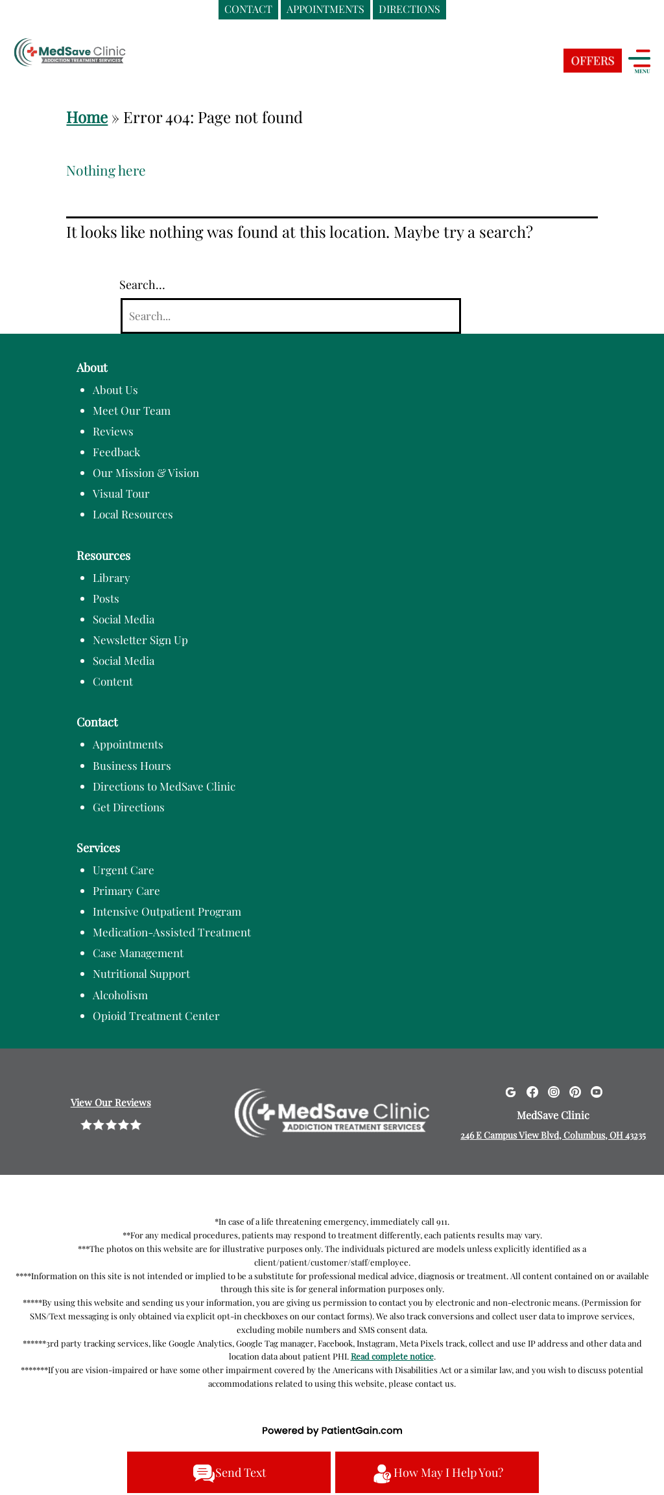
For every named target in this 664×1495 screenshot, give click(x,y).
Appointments (128, 744)
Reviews (113, 431)
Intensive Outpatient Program (167, 911)
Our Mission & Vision (146, 472)
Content (113, 681)
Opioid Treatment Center (156, 1015)
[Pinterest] (575, 1091)
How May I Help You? (437, 1473)
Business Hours (132, 765)
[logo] (94, 54)
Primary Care (126, 890)
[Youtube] (596, 1091)
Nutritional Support (141, 973)
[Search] (290, 316)
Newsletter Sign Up (140, 639)
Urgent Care (123, 870)
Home (87, 116)
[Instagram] (554, 1091)
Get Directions (129, 807)
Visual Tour (121, 493)
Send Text (229, 1473)
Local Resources (133, 514)
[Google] (510, 1091)
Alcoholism (120, 995)
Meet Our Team (132, 410)
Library (111, 577)
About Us (115, 389)
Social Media (123, 619)
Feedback (116, 452)
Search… (142, 284)
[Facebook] (532, 1091)
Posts (106, 598)
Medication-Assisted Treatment (172, 932)
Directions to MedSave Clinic (164, 786)
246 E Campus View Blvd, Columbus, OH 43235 (553, 1135)
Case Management (138, 952)
